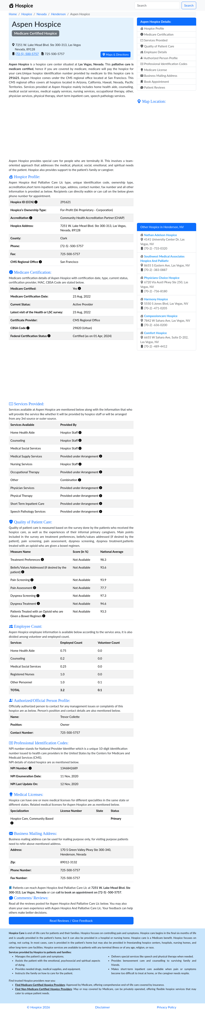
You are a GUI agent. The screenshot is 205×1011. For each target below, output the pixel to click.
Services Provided (153, 40)
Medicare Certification (157, 34)
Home (13, 14)
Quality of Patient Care (157, 46)
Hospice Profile (152, 28)
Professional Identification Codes (163, 64)
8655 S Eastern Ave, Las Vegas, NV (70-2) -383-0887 (165, 263)
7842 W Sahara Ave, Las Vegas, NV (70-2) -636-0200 (165, 320)
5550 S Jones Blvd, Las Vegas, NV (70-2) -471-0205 (164, 303)
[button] (35, 202)
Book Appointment (154, 81)
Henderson (58, 14)
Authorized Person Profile (159, 58)
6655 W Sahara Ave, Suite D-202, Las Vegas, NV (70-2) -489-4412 (164, 339)
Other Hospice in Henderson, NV (162, 227)
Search (189, 5)
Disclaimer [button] (102, 1007)
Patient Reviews (152, 87)
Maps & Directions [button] (115, 54)
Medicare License (153, 70)
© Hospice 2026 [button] (38, 1007)
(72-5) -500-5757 (27, 54)
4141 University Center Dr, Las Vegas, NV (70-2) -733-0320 (162, 241)
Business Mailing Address (158, 75)
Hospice (26, 14)
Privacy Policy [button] (166, 1007)
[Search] (157, 5)
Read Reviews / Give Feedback (71, 920)
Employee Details (153, 52)
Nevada (42, 14)
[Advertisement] (71, 126)
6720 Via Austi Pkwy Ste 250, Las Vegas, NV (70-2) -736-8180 (164, 284)
